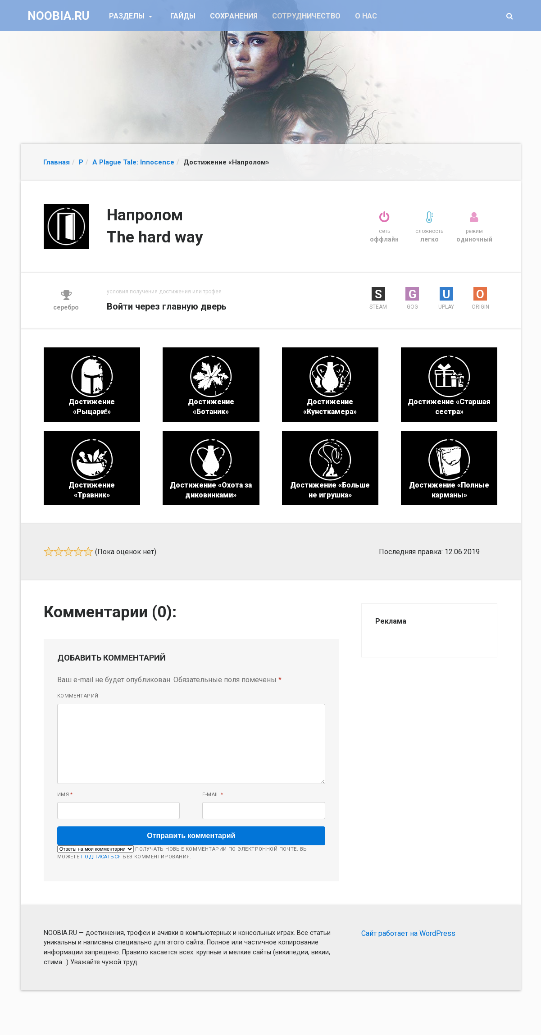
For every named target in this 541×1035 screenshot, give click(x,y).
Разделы (127, 16)
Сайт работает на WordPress (408, 933)
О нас (366, 16)
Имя (65, 795)
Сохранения (234, 16)
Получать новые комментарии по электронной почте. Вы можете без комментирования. (182, 852)
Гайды (182, 16)
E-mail (212, 795)
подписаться (101, 857)
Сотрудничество (306, 16)
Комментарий (78, 696)
